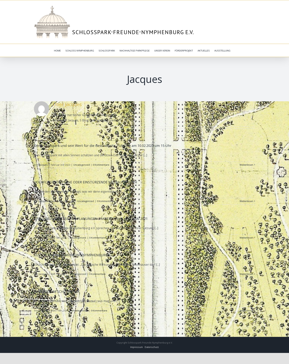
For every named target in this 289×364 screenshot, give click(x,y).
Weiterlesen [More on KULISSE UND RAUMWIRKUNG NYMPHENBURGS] (246, 274)
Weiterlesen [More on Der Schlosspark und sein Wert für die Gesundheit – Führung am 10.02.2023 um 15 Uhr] (246, 164)
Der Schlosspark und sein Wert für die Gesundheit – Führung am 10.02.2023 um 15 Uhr (102, 145)
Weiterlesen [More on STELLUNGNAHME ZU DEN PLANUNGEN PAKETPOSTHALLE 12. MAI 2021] (246, 237)
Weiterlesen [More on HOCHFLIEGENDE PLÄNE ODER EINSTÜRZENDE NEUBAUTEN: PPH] (246, 201)
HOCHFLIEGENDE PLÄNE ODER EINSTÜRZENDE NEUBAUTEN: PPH (85, 182)
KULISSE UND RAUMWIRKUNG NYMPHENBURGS (72, 255)
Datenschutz (152, 347)
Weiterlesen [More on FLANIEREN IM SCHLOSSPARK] (246, 310)
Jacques (43, 164)
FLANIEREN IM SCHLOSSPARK (57, 291)
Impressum (136, 347)
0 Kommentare (101, 164)
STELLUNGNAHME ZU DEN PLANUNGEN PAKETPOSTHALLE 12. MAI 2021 (91, 218)
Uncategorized (81, 164)
